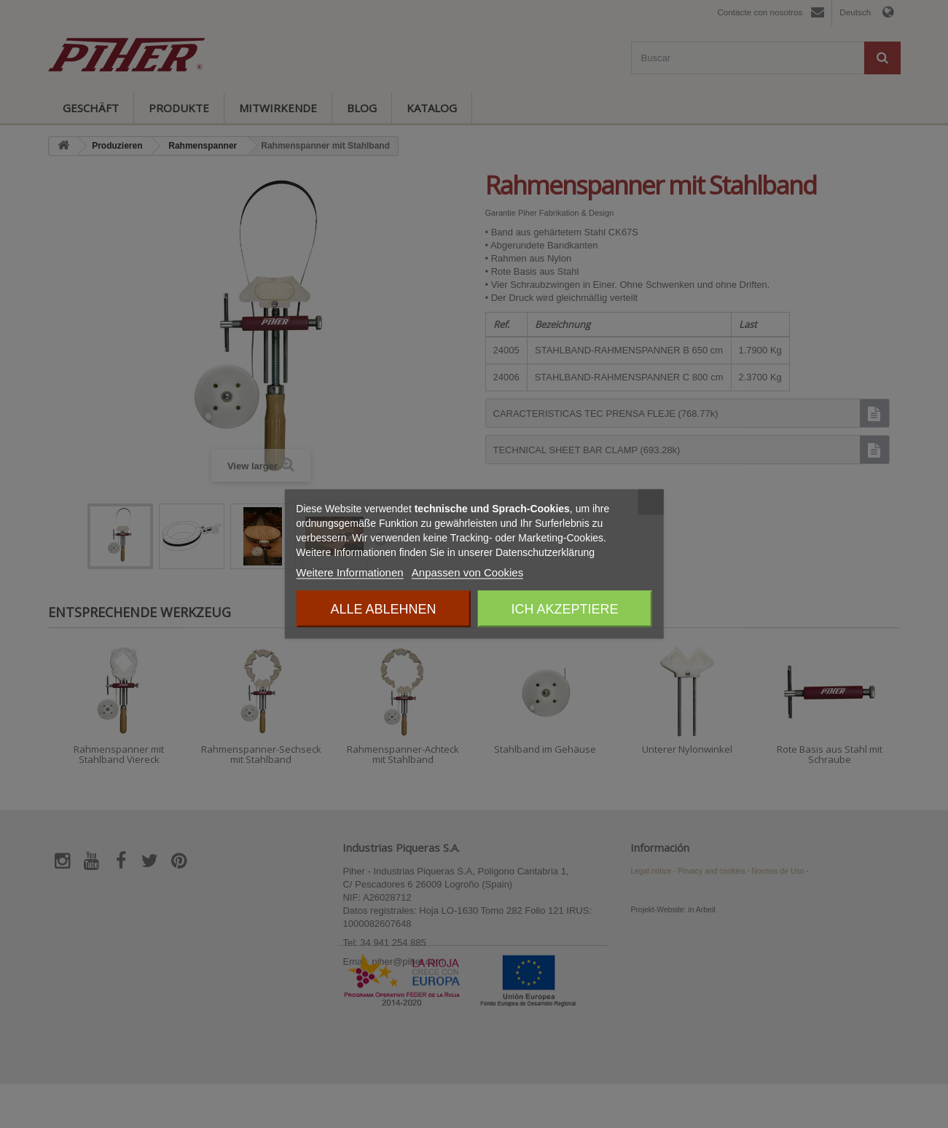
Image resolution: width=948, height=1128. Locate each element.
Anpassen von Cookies (467, 572)
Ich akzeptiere (565, 609)
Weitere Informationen (349, 572)
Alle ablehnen (383, 609)
